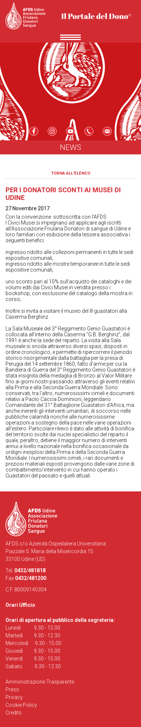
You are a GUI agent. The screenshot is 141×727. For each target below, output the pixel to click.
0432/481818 (30, 570)
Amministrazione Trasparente (40, 682)
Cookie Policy (21, 705)
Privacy (14, 697)
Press (12, 689)
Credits (14, 713)
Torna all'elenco (70, 173)
